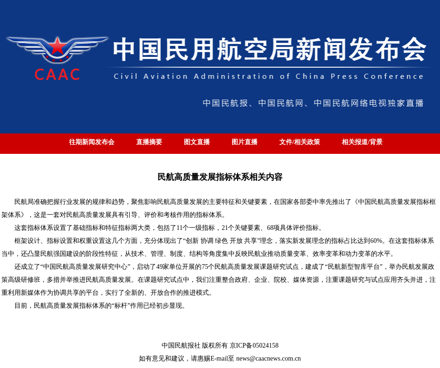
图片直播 (245, 142)
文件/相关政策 (299, 142)
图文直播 (197, 142)
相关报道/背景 (362, 142)
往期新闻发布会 (91, 142)
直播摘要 (149, 142)
